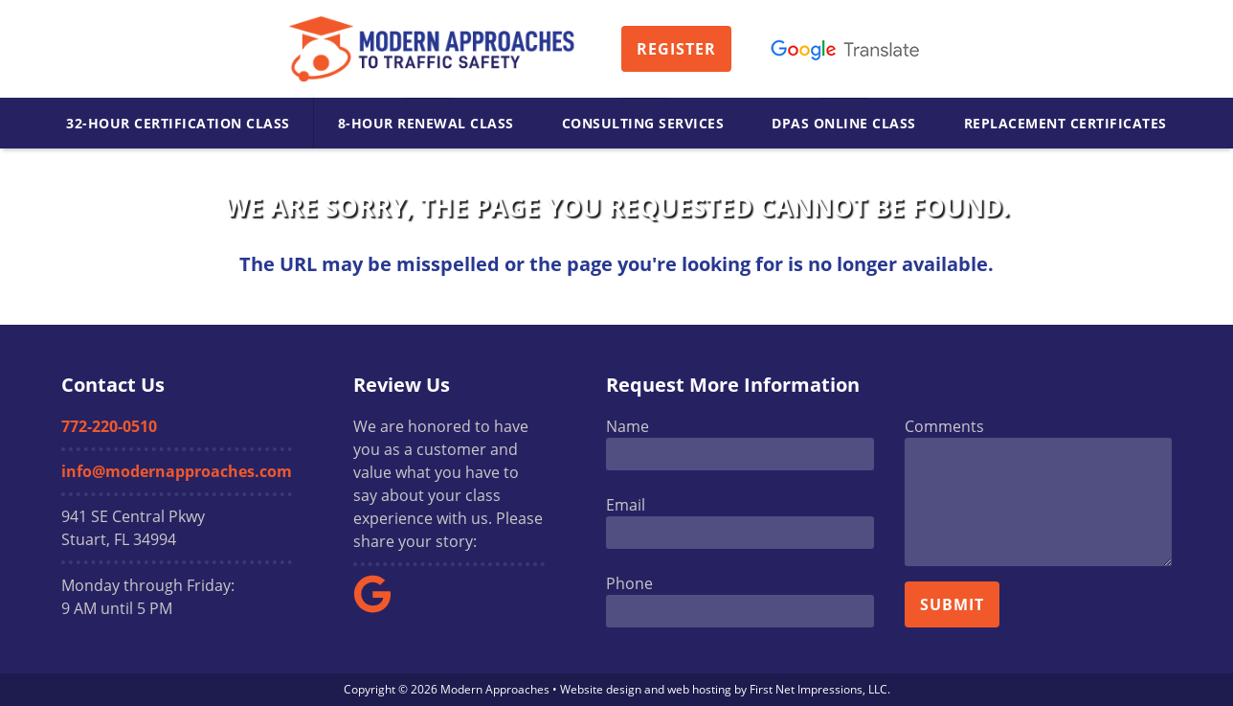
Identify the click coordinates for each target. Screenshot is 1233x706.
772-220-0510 (109, 426)
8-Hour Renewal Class (426, 123)
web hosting (699, 689)
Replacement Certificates (1065, 123)
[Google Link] (380, 607)
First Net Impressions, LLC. (820, 689)
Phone (629, 583)
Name (627, 426)
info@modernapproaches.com (176, 471)
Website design (600, 689)
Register (676, 48)
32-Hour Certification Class (178, 123)
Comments (944, 426)
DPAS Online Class (844, 123)
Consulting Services (643, 123)
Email (625, 504)
